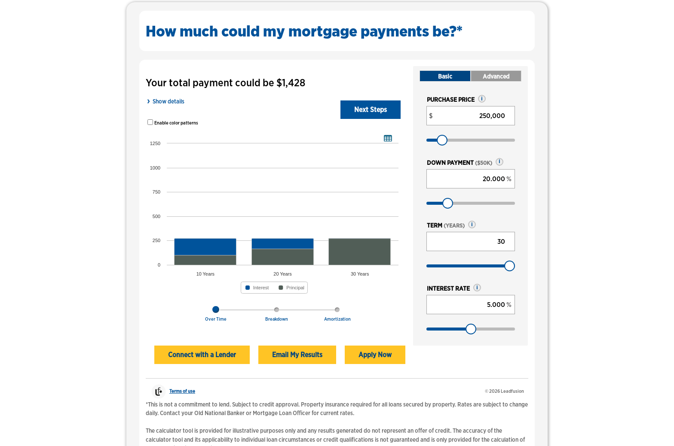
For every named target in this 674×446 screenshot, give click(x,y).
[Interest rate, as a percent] (470, 304)
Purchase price (451, 99)
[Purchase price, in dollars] (470, 115)
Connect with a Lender (202, 355)
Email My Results (297, 355)
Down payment (459, 162)
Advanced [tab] (496, 76)
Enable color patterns (176, 123)
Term (446, 225)
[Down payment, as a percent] (470, 178)
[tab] (215, 316)
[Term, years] (470, 241)
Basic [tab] (445, 76)
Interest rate (448, 288)
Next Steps (370, 110)
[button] (482, 99)
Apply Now (375, 355)
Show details (168, 101)
